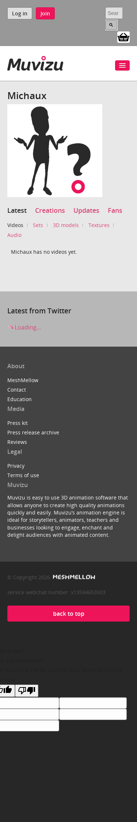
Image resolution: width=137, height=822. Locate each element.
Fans (115, 210)
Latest (17, 210)
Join (45, 13)
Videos (15, 225)
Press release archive (33, 432)
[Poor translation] (26, 691)
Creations (50, 210)
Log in (19, 13)
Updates (86, 210)
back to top (68, 614)
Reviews (17, 441)
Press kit (17, 422)
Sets (38, 225)
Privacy (15, 465)
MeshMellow (22, 380)
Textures (99, 225)
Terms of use (23, 475)
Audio (14, 234)
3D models (66, 225)
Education (19, 399)
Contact (16, 389)
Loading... (24, 327)
